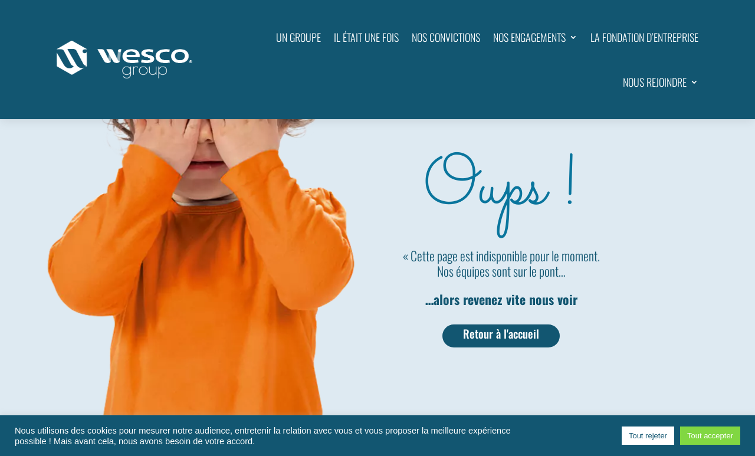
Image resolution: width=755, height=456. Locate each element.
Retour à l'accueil (501, 333)
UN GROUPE (298, 37)
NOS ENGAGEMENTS (529, 37)
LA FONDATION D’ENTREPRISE (644, 37)
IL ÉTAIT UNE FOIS (366, 37)
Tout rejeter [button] (648, 435)
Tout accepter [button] (710, 435)
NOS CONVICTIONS (446, 37)
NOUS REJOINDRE (655, 82)
